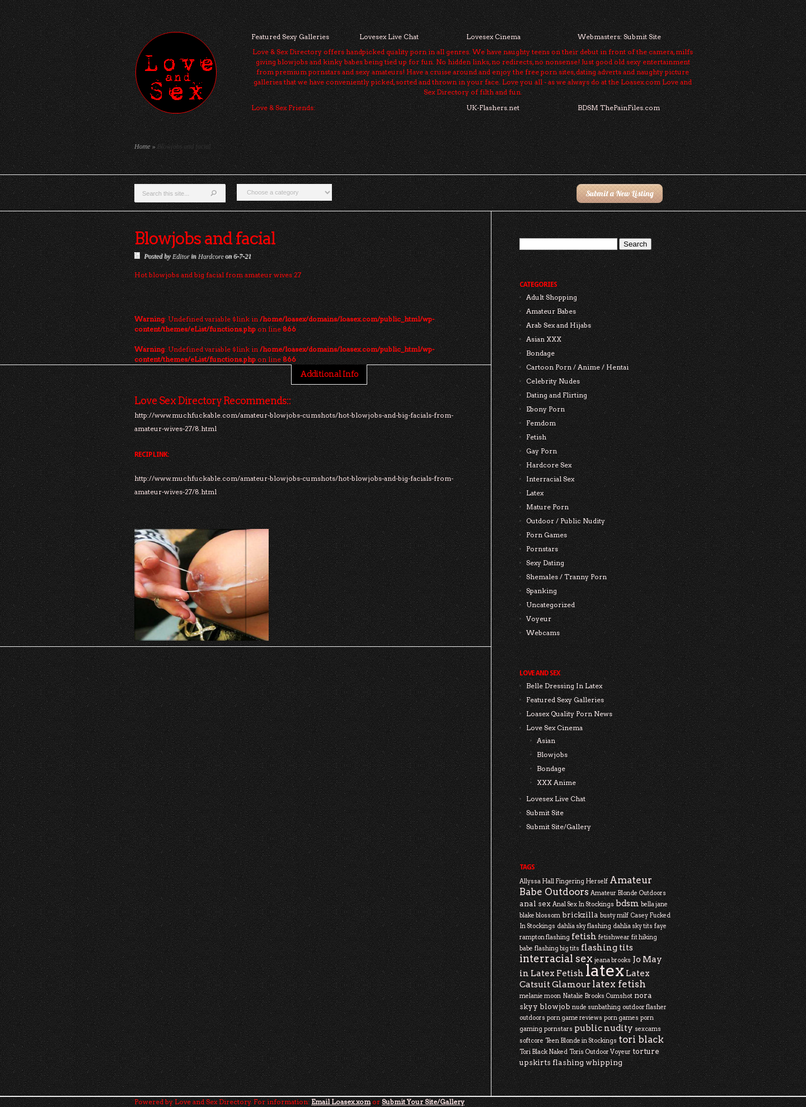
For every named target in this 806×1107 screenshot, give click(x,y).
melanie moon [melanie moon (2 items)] (540, 996)
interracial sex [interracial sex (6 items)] (556, 958)
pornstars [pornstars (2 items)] (558, 1029)
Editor (180, 256)
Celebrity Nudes (553, 381)
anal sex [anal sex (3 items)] (535, 903)
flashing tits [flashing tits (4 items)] (607, 947)
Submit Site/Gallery (558, 826)
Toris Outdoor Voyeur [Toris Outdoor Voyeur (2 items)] (600, 1052)
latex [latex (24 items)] (604, 970)
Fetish (536, 437)
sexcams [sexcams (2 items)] (648, 1029)
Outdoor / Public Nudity (565, 521)
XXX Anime (556, 782)
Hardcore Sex (548, 465)
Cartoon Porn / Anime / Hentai (577, 367)
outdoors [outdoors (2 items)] (532, 1017)
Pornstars (542, 549)
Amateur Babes (551, 311)
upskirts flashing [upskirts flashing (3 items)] (551, 1062)
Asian (546, 740)
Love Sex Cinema (554, 727)
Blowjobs (552, 754)
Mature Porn (547, 507)
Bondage (540, 353)
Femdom (541, 423)
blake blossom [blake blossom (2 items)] (539, 915)
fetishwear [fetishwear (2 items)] (614, 937)
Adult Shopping (551, 297)
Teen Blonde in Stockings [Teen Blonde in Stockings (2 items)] (581, 1040)
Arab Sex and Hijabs (558, 325)
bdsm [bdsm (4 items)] (627, 903)
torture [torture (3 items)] (645, 1051)
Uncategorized (550, 604)
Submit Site (545, 812)
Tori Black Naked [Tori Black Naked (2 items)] (543, 1052)
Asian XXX (543, 339)
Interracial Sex (550, 479)
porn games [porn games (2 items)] (621, 1017)
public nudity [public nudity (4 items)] (603, 1028)
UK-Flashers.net (492, 107)
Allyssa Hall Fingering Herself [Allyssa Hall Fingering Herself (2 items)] (563, 881)
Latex (534, 493)
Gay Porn (541, 451)
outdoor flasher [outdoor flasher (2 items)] (644, 1007)
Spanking (541, 590)
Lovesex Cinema (493, 36)
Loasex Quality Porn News (569, 713)
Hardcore (210, 256)
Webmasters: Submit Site (619, 36)
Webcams (543, 632)
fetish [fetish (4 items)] (584, 936)
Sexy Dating (545, 563)
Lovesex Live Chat (389, 36)
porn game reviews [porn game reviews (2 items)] (574, 1017)
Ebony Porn (545, 409)
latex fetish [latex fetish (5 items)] (619, 984)
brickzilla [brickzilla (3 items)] (580, 914)
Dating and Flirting (556, 395)
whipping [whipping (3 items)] (603, 1062)
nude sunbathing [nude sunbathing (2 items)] (596, 1007)
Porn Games (546, 535)
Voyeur (538, 618)
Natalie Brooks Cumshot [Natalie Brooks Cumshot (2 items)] (597, 996)
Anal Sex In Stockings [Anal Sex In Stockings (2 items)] (583, 904)
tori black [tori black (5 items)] (641, 1039)
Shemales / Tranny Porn (566, 577)
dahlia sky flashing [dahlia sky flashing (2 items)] (584, 926)
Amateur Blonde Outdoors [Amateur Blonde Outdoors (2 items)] (628, 893)
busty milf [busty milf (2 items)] (614, 915)
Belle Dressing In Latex (564, 686)
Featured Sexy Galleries (290, 36)
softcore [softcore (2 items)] (531, 1040)
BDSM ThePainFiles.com (619, 107)
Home (142, 146)
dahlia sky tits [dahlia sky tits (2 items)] (633, 926)
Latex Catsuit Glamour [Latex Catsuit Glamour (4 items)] (584, 979)
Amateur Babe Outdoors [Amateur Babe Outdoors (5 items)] (585, 885)
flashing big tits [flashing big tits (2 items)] (557, 948)
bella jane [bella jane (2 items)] (654, 904)
